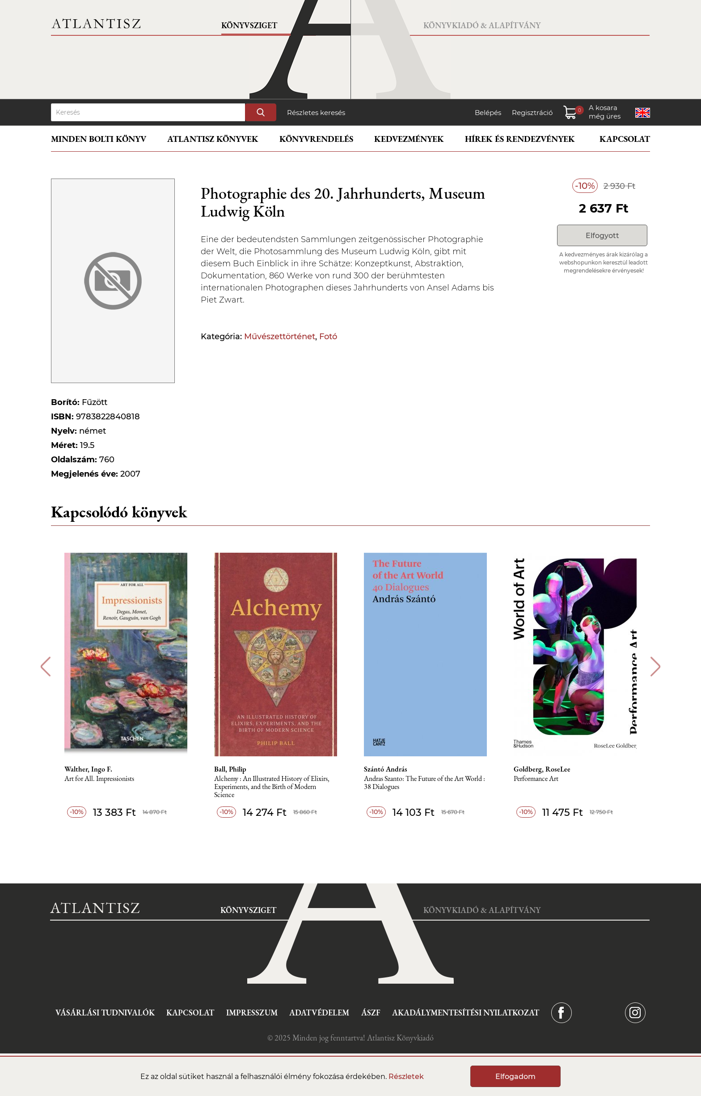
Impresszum (252, 1012)
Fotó (328, 336)
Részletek (406, 1076)
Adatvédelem (319, 1012)
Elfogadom (515, 1076)
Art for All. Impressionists (99, 779)
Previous (45, 666)
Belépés (488, 112)
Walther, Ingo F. (88, 769)
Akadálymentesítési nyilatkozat (465, 1012)
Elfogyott (602, 235)
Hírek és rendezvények (520, 139)
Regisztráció (532, 112)
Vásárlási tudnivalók (105, 1012)
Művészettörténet (279, 336)
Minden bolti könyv (98, 139)
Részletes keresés (316, 112)
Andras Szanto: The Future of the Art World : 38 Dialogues (424, 783)
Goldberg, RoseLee (542, 769)
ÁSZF (370, 1012)
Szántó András (385, 769)
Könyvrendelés (316, 139)
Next (655, 666)
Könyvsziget (249, 25)
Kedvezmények (409, 139)
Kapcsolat (625, 139)
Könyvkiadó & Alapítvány (482, 25)
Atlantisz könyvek (212, 139)
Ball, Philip (230, 769)
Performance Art (536, 779)
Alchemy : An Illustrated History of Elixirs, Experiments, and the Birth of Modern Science (271, 787)
